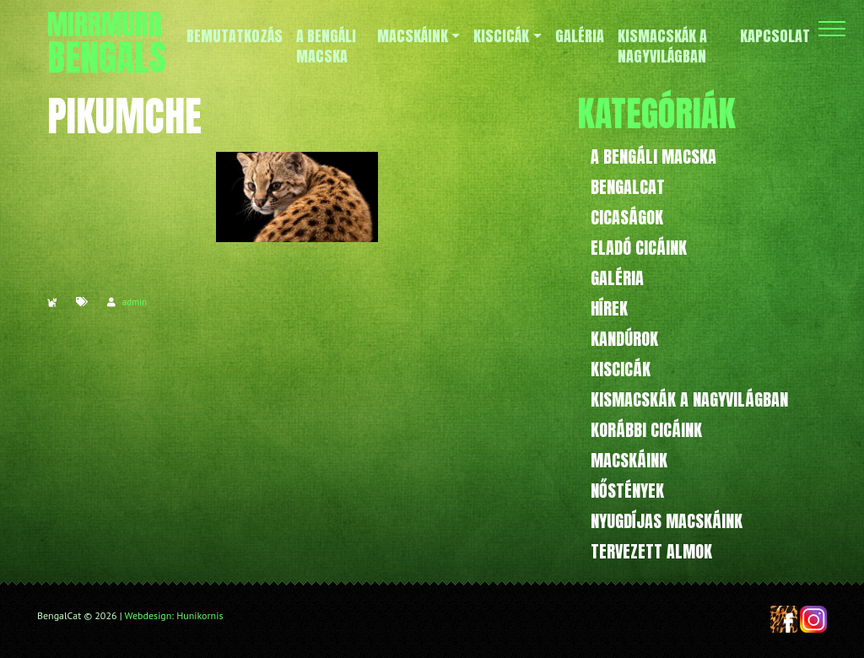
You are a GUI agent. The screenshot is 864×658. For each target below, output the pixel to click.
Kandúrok (624, 339)
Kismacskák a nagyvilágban (689, 399)
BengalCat (628, 187)
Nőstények (627, 490)
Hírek (609, 308)
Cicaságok (627, 217)
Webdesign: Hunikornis (174, 615)
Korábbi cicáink (646, 430)
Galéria (617, 278)
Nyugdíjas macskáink (666, 521)
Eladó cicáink (639, 248)
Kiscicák (621, 369)
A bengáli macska (653, 156)
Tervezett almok (651, 551)
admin (134, 302)
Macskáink (629, 460)
